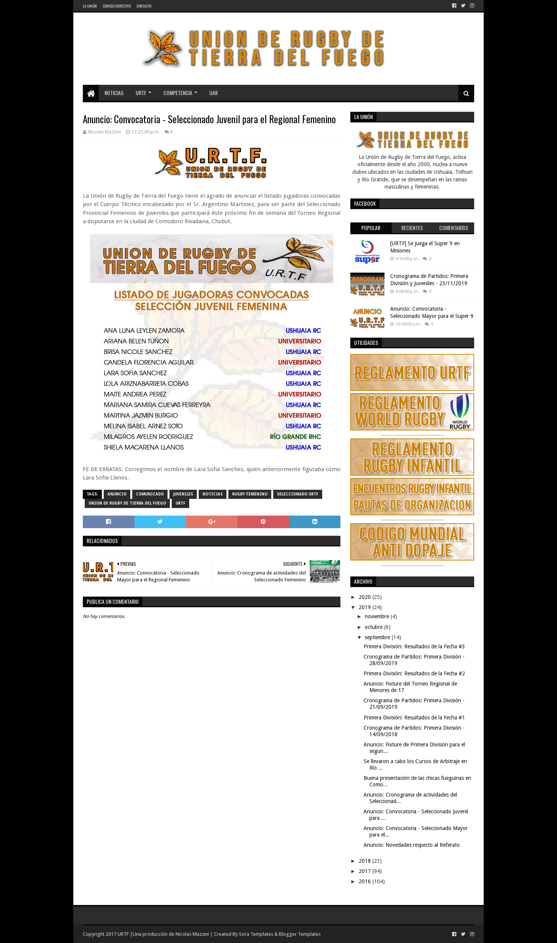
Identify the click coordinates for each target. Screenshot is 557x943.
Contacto (143, 6)
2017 (365, 871)
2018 (365, 861)
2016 (365, 881)
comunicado (150, 494)
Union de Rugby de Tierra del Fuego (127, 503)
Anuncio (117, 494)
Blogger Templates (300, 934)
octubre (374, 627)
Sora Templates (256, 934)
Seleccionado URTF (297, 494)
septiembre (378, 637)
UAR (213, 93)
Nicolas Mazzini (192, 934)
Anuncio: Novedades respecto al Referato (412, 845)
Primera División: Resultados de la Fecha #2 (414, 673)
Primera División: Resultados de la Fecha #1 (414, 717)
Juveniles (183, 494)
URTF (141, 93)
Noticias (113, 93)
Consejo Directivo (117, 6)
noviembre (378, 616)
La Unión (90, 6)
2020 (365, 597)
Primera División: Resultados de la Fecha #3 (414, 646)
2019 (365, 607)
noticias (213, 494)
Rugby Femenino (249, 494)
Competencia (177, 93)
